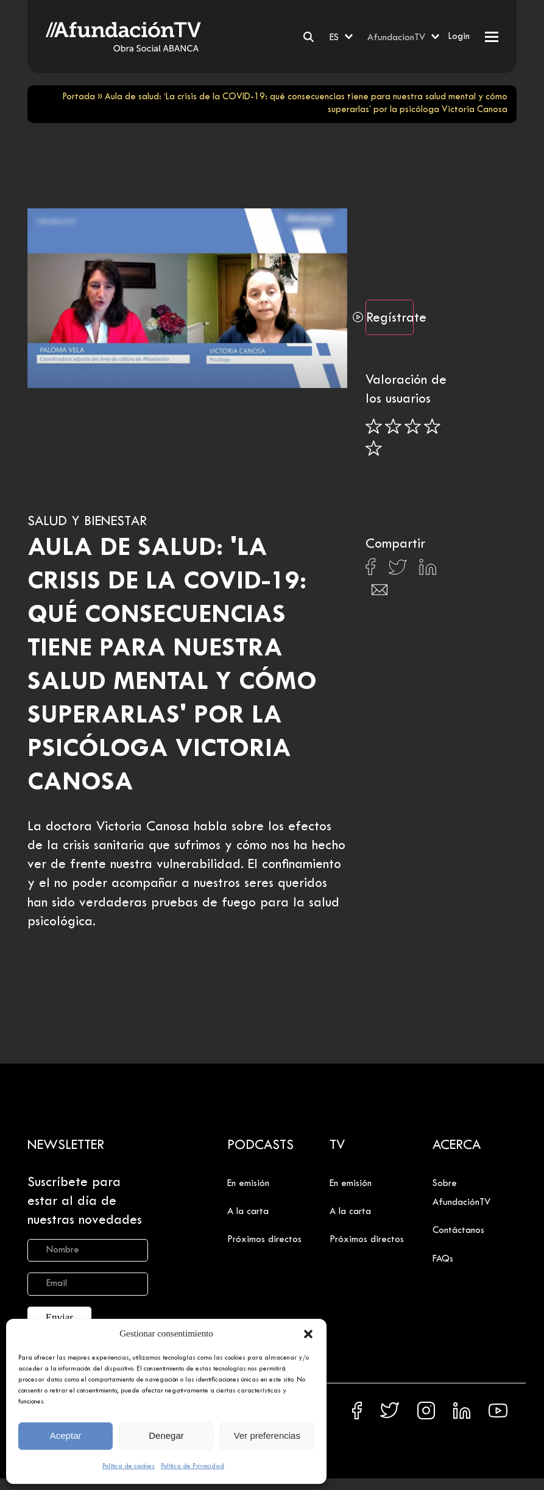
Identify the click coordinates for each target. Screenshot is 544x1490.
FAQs (443, 1259)
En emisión (248, 1183)
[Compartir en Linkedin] (427, 570)
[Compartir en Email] (379, 593)
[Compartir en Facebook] (371, 570)
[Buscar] (308, 37)
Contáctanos (458, 1230)
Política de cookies (128, 1466)
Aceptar (66, 1435)
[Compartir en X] (397, 570)
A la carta (248, 1211)
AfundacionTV (396, 38)
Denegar (166, 1435)
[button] (308, 1334)
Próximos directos (264, 1239)
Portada (78, 97)
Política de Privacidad (192, 1466)
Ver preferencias (267, 1435)
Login (459, 36)
